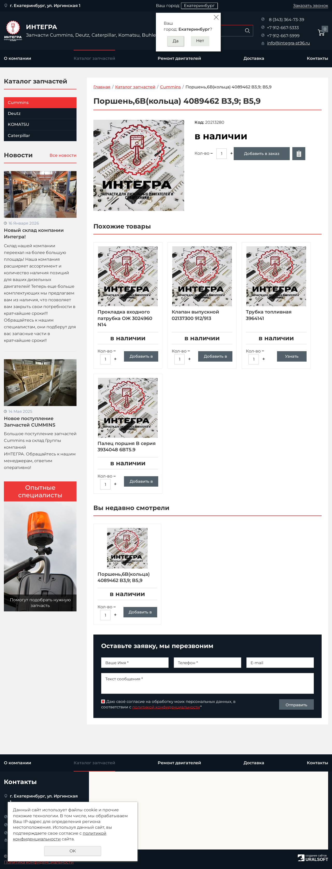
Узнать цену (292, 358)
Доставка (254, 58)
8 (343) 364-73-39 (286, 19)
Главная (101, 86)
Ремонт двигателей (179, 58)
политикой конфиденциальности (166, 726)
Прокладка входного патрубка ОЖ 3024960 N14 (125, 318)
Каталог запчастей (94, 58)
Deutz (14, 113)
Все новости (63, 155)
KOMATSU (18, 124)
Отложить (298, 153)
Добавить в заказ (261, 153)
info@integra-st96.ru (288, 43)
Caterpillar (19, 135)
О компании (17, 58)
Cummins (18, 102)
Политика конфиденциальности (39, 862)
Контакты (317, 58)
